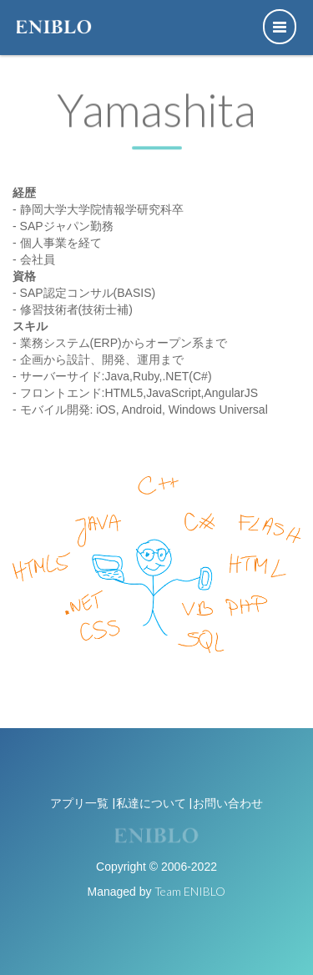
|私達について (149, 803)
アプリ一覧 (79, 803)
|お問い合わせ (226, 803)
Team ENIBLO (189, 891)
